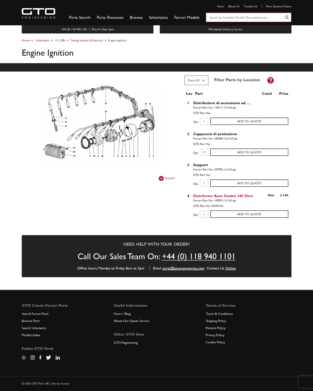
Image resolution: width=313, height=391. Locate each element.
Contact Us (251, 6)
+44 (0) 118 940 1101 (199, 256)
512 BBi (60, 40)
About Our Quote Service (131, 321)
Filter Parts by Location (237, 79)
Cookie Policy (215, 342)
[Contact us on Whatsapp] (24, 359)
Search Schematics (34, 328)
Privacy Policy (215, 335)
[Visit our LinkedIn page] (58, 357)
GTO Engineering (126, 343)
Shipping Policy (216, 321)
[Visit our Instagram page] (32, 357)
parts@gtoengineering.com (183, 268)
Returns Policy (215, 328)
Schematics (158, 17)
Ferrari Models (186, 17)
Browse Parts (31, 321)
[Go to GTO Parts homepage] (38, 13)
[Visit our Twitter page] (48, 357)
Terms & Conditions (219, 314)
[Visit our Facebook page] (40, 357)
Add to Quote (249, 121)
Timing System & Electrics (86, 40)
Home (26, 40)
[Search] (286, 17)
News (220, 6)
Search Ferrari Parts (35, 314)
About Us (234, 6)
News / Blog (122, 314)
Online (230, 268)
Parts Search (80, 17)
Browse (136, 17)
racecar (64, 383)
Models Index (31, 335)
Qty (195, 121)
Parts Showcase (110, 17)
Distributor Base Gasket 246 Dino (223, 196)
